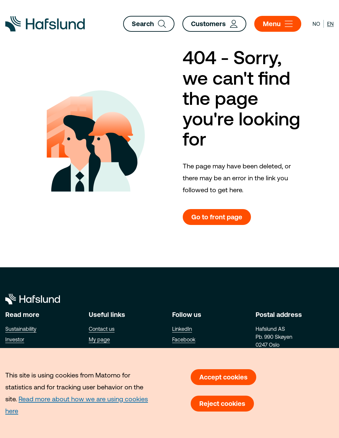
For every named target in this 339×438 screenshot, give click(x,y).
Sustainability (20, 329)
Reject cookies (222, 403)
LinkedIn (182, 329)
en (330, 24)
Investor (14, 339)
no (316, 24)
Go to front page (216, 217)
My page (99, 339)
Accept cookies (223, 377)
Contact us (102, 329)
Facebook (183, 339)
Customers (214, 24)
